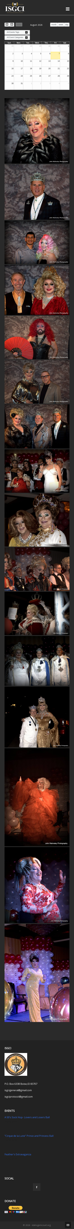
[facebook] (36, 1187)
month (53, 25)
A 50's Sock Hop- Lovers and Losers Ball (27, 1117)
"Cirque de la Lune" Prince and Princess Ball (29, 1136)
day (66, 25)
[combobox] (17, 32)
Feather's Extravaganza (18, 1154)
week (61, 25)
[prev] (7, 24)
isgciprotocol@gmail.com (19, 1096)
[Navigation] (67, 9)
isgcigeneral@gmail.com (18, 1090)
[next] (11, 24)
